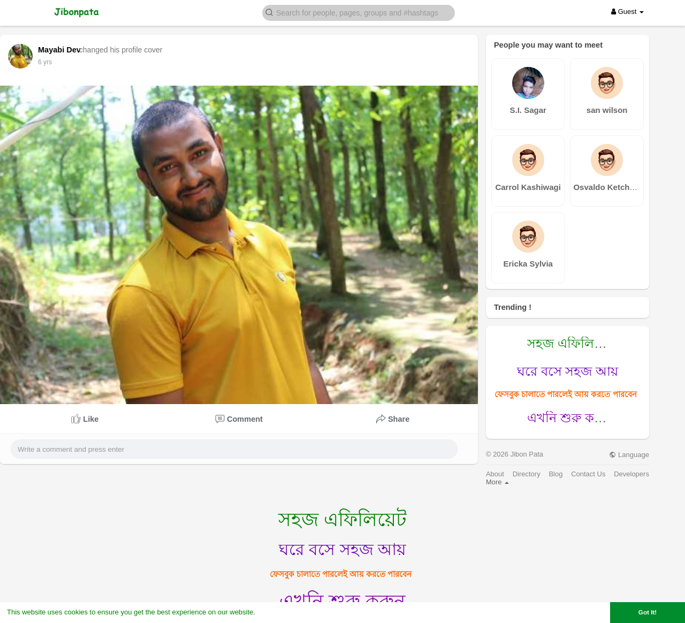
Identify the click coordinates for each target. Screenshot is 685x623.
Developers (631, 473)
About (495, 473)
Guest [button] (627, 11)
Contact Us (588, 473)
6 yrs (45, 62)
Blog (555, 473)
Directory (527, 473)
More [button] (497, 482)
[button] (358, 12)
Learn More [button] (276, 612)
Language (629, 454)
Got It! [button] (647, 612)
